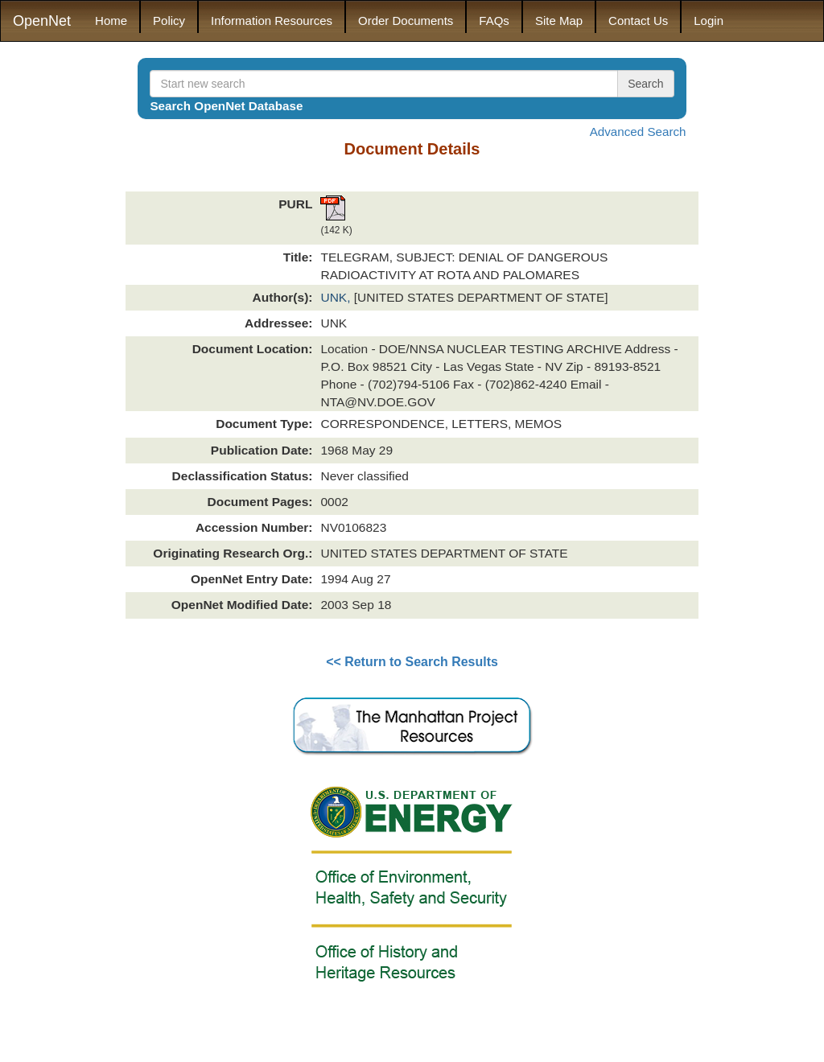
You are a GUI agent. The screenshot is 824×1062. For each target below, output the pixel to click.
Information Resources (271, 20)
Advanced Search (638, 131)
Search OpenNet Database (226, 106)
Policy (169, 20)
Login (708, 20)
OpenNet (42, 21)
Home (111, 20)
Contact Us (638, 20)
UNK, (336, 297)
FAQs (494, 20)
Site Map (559, 20)
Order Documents (405, 20)
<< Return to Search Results (412, 662)
